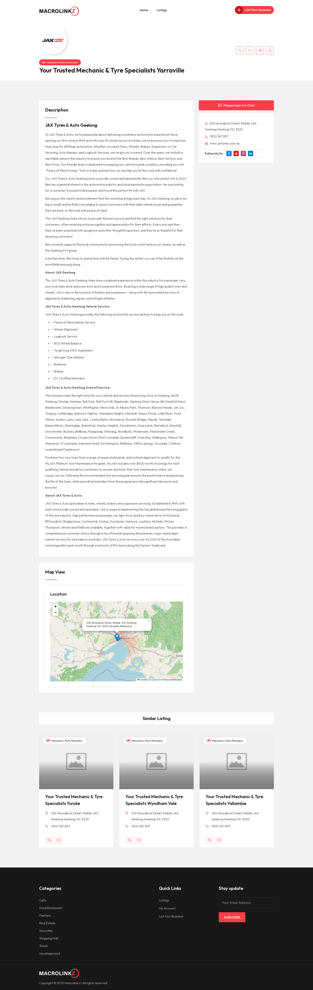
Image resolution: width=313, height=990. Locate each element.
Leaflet (142, 679)
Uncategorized (49, 953)
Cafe (42, 900)
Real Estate (47, 923)
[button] (117, 637)
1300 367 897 (216, 136)
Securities (46, 931)
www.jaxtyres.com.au (222, 143)
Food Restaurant (50, 908)
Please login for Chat (236, 105)
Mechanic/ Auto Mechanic (60, 62)
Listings (161, 10)
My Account (167, 908)
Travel (43, 946)
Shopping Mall (48, 938)
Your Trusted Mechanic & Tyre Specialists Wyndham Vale (154, 800)
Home (144, 10)
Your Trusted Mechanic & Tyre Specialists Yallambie (234, 800)
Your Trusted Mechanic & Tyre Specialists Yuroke (74, 800)
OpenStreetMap (160, 679)
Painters (45, 915)
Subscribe (232, 917)
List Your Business (171, 916)
